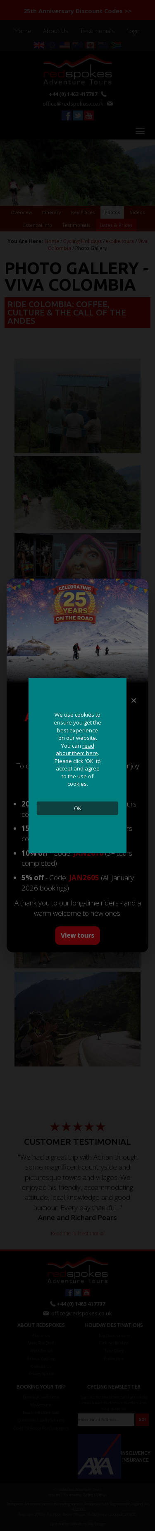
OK (77, 808)
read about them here (77, 749)
